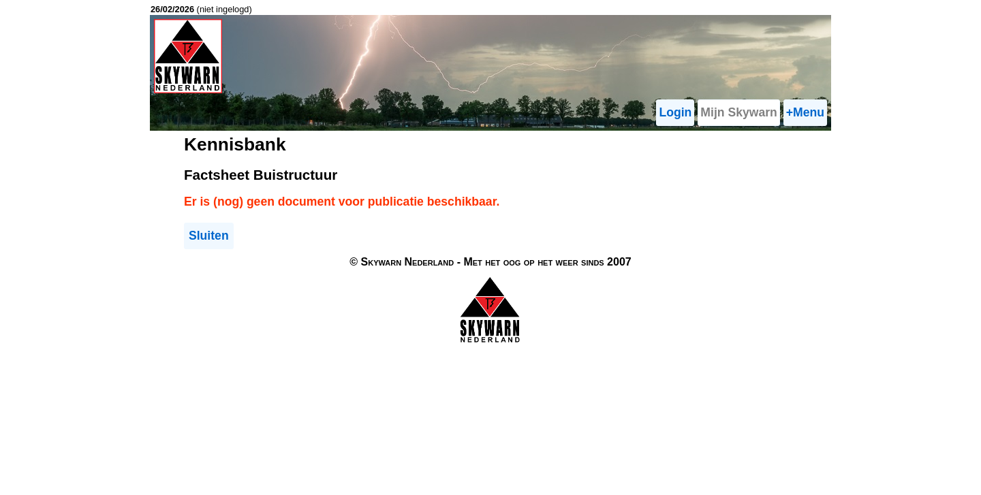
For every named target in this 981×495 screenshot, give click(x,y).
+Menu (805, 112)
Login (675, 112)
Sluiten (209, 235)
